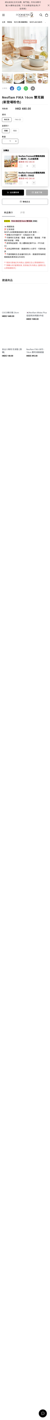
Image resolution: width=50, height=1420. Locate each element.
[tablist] (25, 213)
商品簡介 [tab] (8, 212)
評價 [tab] (22, 212)
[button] (45, 78)
